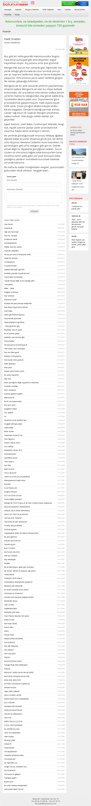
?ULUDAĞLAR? (34, 759)
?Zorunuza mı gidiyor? (34, 774)
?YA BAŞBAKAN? (34, 752)
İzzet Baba (34, 311)
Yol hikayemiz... (34, 262)
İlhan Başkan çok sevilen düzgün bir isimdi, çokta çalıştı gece (79, 243)
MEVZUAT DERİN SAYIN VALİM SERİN (34, 672)
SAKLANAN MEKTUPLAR (34, 789)
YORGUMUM (34, 574)
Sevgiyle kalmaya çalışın (34, 424)
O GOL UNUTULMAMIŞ (34, 725)
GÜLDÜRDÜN (34, 642)
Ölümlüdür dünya (34, 601)
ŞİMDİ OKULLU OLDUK (34, 721)
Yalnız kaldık (34, 428)
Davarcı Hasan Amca (34, 443)
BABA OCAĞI (34, 620)
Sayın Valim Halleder (34, 691)
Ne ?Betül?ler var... (34, 763)
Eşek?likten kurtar (34, 458)
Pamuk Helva (34, 635)
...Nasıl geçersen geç (34, 326)
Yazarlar (68, 9)
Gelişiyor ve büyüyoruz (34, 356)
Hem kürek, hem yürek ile (34, 360)
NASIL (34, 631)
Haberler (18, 9)
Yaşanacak (34, 228)
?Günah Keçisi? (34, 544)
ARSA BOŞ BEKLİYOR (34, 680)
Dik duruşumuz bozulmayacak (34, 345)
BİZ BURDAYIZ (34, 770)
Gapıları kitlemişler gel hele (34, 269)
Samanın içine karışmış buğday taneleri (34, 597)
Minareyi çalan (34, 740)
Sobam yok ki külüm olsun (34, 371)
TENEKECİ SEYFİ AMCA (34, 578)
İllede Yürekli (34, 431)
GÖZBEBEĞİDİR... (34, 243)
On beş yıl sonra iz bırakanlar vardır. (34, 254)
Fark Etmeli (34, 224)
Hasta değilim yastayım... (34, 499)
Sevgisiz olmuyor (34, 492)
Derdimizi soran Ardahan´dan (34, 420)
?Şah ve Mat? (34, 605)
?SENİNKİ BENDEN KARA (34, 755)
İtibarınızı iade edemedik (34, 586)
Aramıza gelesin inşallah (34, 394)
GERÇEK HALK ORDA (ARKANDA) (34, 510)
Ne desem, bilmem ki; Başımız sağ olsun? (34, 571)
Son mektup (34, 446)
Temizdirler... (34, 285)
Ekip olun (34, 379)
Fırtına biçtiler (34, 341)
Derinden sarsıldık (34, 386)
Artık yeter (34, 367)
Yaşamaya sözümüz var (34, 435)
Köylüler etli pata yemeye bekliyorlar (34, 303)
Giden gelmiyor (34, 364)
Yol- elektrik (34, 413)
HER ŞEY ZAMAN (34, 556)
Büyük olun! (34, 782)
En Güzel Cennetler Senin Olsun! (34, 590)
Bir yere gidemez (34, 537)
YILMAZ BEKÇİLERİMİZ (34, 526)
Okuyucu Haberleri (32, 9)
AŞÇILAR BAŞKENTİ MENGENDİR (34, 507)
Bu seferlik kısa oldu (34, 729)
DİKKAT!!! (34, 744)
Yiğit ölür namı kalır (34, 232)
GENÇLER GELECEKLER (34, 710)
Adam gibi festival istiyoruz (34, 315)
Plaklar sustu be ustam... (34, 247)
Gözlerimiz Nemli (34, 239)
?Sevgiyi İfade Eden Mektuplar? (34, 665)
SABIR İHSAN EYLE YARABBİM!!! (34, 699)
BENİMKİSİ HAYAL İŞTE (34, 450)
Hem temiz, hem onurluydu (34, 349)
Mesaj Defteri (79, 9)
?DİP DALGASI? (34, 654)
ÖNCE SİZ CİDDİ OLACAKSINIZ (34, 514)
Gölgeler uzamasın (34, 292)
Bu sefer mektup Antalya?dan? (34, 785)
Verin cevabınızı (34, 390)
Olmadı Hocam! (34, 687)
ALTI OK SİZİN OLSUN (34, 495)
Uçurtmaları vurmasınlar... (34, 277)
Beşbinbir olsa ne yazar (34, 330)
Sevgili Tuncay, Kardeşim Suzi (34, 767)
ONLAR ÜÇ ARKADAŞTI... (34, 714)
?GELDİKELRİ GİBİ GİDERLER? (34, 522)
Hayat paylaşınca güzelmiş (34, 322)
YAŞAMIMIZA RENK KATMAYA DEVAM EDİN (34, 533)
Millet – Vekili (34, 288)
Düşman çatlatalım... (34, 251)
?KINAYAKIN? (34, 748)
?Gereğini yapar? (34, 778)
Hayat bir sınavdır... (34, 258)
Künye (17, 14)
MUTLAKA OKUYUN (34, 552)
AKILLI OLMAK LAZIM (34, 695)
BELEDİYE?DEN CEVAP (34, 661)
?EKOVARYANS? (34, 454)
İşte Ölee (34, 465)
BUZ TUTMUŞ (34, 548)
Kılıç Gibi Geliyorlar (34, 646)
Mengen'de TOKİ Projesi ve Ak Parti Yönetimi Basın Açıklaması (34, 503)
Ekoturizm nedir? (34, 300)
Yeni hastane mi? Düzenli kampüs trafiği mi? (78, 160)
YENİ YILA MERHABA (34, 733)
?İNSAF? (34, 657)
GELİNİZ (34, 484)
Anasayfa (7, 9)
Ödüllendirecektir (34, 608)
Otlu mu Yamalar (34, 236)
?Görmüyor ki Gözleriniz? (34, 593)
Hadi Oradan (34, 736)
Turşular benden (34, 266)
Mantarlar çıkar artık (34, 612)
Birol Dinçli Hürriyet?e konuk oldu (34, 676)
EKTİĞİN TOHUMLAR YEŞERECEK (34, 684)
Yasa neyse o (34, 461)
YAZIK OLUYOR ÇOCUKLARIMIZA (34, 477)
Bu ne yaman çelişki (34, 333)
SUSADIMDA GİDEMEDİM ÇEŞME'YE (34, 582)
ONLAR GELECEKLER (34, 541)
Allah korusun (34, 398)
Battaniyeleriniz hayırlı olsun (34, 480)
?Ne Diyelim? (34, 650)
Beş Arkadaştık (34, 559)
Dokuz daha (34, 627)
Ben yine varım (34, 405)
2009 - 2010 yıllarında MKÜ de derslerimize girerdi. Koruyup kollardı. (78, 224)
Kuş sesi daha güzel (34, 352)
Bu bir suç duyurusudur (34, 401)
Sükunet (34, 669)
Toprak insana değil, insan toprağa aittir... (34, 281)
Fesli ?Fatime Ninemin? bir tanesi (34, 616)
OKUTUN (34, 718)
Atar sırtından (34, 296)
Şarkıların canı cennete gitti (34, 337)
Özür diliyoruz (34, 439)
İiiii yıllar (34, 563)
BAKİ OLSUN (34, 469)
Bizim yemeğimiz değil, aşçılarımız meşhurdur (34, 382)
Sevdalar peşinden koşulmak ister (34, 273)
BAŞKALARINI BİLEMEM (34, 639)
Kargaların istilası (34, 409)
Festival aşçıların (34, 529)
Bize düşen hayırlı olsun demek (34, 307)
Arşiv (59, 9)
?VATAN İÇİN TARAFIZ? (34, 518)
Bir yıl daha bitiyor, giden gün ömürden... (34, 567)
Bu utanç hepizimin (34, 375)
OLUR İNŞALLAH (34, 488)
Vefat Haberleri (48, 9)
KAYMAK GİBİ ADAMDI (34, 706)
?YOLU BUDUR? (34, 473)
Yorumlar (7, 14)
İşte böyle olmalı (34, 623)
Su (34, 416)
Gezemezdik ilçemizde (34, 318)
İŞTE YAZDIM (34, 702)
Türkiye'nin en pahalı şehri (77, 207)
